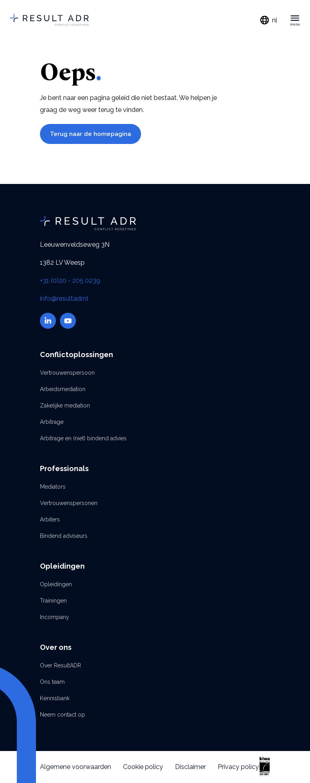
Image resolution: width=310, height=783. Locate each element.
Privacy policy (238, 767)
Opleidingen (56, 584)
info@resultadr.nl (64, 298)
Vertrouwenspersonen (68, 503)
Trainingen (53, 600)
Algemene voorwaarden (75, 767)
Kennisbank (55, 698)
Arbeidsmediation (62, 389)
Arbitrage (52, 422)
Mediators (53, 486)
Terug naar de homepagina (90, 134)
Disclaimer (190, 767)
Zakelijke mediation (65, 405)
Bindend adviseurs (63, 536)
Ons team (52, 682)
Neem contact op (62, 714)
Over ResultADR (60, 665)
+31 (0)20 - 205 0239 (70, 280)
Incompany (54, 617)
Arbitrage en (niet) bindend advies (83, 438)
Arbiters (50, 519)
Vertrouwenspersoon (67, 373)
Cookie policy (143, 767)
